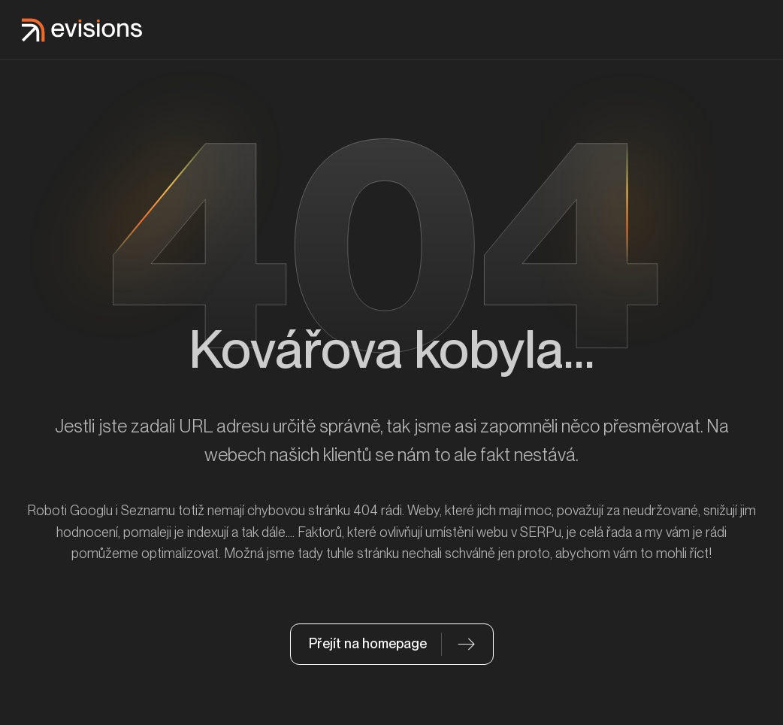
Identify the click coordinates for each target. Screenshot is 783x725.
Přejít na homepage (368, 643)
